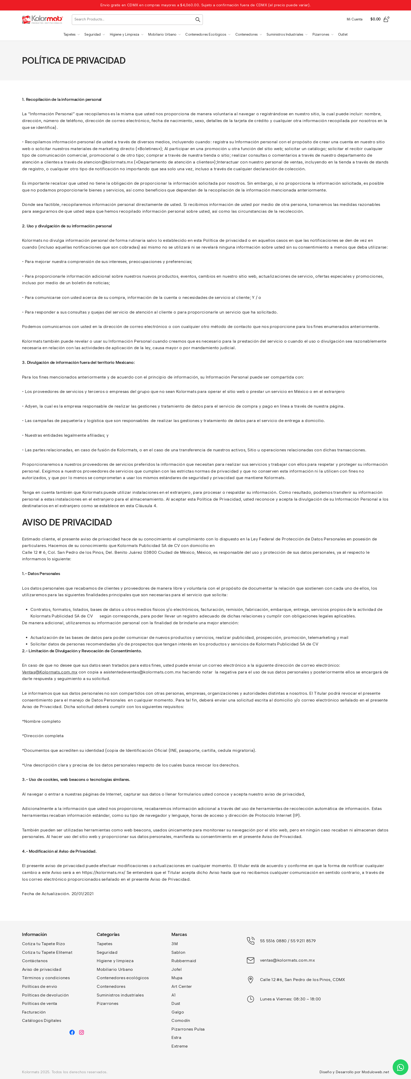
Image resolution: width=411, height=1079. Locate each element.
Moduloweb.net (375, 1072)
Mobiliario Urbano (115, 969)
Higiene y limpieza (115, 960)
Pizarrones (107, 1003)
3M (174, 943)
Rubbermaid (183, 960)
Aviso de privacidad (41, 969)
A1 (173, 995)
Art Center (181, 986)
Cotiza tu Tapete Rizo (43, 943)
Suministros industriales (120, 995)
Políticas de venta (39, 1003)
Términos (32, 977)
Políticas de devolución (45, 995)
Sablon (178, 952)
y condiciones (56, 977)
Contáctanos (35, 960)
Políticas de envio (39, 986)
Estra (176, 1037)
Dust (175, 1003)
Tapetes (104, 943)
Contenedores (111, 986)
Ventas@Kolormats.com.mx (49, 672)
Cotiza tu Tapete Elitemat (47, 952)
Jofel (176, 969)
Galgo (177, 1012)
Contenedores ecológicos (123, 977)
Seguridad (107, 952)
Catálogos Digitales (41, 1020)
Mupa (176, 977)
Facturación (34, 1012)
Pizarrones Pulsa (188, 1029)
